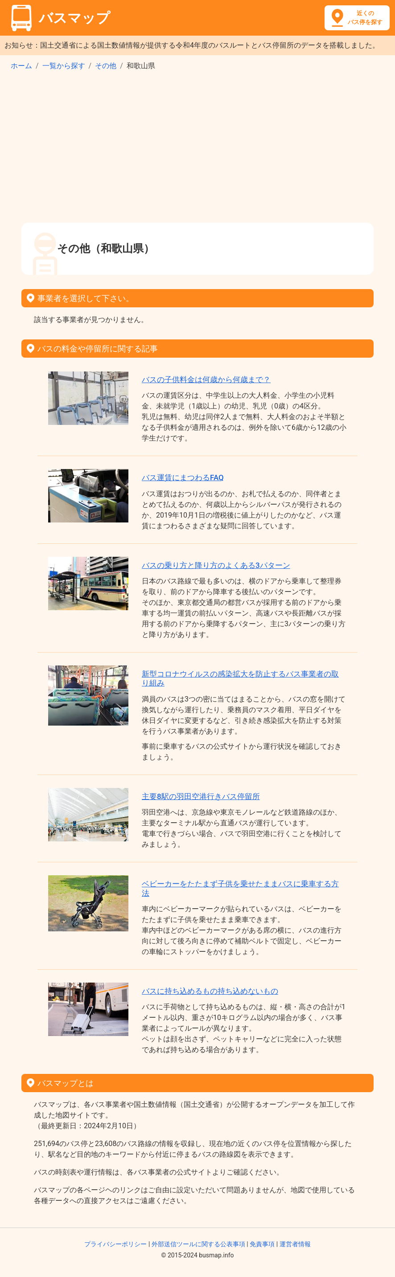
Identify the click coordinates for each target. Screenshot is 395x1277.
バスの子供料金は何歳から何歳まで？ (206, 379)
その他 (105, 65)
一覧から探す (63, 65)
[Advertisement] (197, 149)
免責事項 (262, 1244)
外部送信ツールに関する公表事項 (198, 1244)
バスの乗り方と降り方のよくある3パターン (216, 565)
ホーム (21, 65)
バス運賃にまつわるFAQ (183, 477)
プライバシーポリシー (115, 1244)
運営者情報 (295, 1244)
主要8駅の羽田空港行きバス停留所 (201, 796)
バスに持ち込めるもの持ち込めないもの (210, 991)
